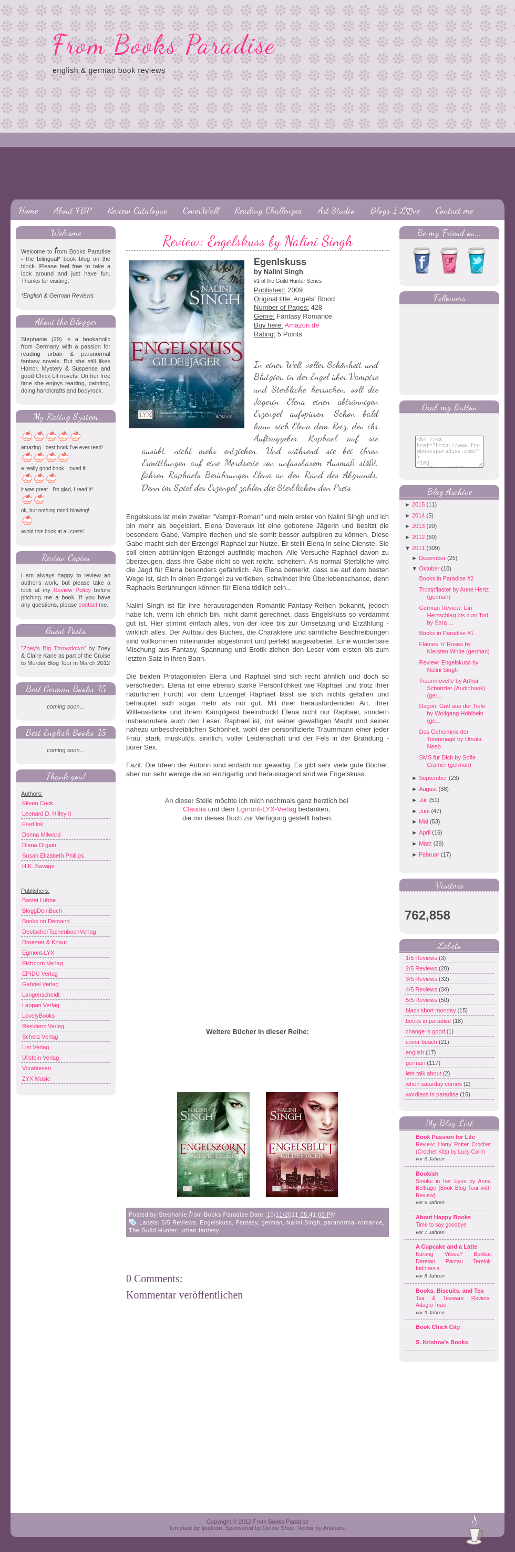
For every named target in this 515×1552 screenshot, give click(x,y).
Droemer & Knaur (44, 942)
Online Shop (278, 1528)
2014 (418, 523)
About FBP (72, 210)
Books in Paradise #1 (446, 641)
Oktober (429, 576)
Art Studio (336, 210)
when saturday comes (435, 1092)
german (271, 1222)
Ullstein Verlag (40, 1057)
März (425, 851)
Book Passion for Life (445, 1145)
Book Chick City (438, 1335)
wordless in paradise (433, 1102)
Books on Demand (46, 921)
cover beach (422, 1050)
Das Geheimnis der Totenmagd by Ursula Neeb (450, 746)
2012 (418, 545)
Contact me (454, 210)
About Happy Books (443, 1225)
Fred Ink (32, 824)
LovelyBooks (38, 1015)
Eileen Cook (37, 803)
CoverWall (201, 210)
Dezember (432, 566)
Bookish (427, 1181)
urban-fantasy (199, 1230)
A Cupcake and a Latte (447, 1254)
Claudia (194, 809)
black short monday (431, 1018)
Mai (423, 829)
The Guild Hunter (153, 1230)
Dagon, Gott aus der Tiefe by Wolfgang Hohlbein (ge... (452, 721)
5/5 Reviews (179, 1222)
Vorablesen (36, 1068)
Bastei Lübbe (39, 900)
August (428, 797)
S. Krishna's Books (442, 1350)
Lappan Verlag (40, 1005)
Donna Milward (41, 834)
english (416, 1060)
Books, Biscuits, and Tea (449, 1298)
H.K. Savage (38, 866)
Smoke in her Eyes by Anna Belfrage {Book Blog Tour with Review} (453, 1196)
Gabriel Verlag (40, 984)
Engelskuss (216, 1222)
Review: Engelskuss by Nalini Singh (257, 241)
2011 (418, 556)
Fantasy (246, 1222)
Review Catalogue (137, 210)
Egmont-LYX (38, 952)
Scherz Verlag (40, 1036)
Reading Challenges (268, 210)
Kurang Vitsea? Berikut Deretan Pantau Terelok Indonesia (453, 1269)
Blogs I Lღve (395, 210)
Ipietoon (211, 1528)
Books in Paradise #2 (446, 586)
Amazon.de (302, 325)
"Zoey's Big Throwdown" (53, 648)
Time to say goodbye (441, 1233)
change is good (426, 1039)
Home (28, 210)
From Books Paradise (164, 44)
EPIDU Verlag (40, 973)
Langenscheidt (41, 994)
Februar (429, 862)
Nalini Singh (303, 1222)
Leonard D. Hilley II (46, 813)
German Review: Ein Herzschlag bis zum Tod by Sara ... (453, 623)
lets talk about (424, 1081)
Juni (424, 819)
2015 (418, 512)
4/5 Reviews (422, 997)
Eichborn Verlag (42, 963)
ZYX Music (36, 1078)
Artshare (334, 1528)
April (424, 840)
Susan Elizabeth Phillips (53, 855)
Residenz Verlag (43, 1026)
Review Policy (72, 590)
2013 (418, 534)
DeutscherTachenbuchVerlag (59, 931)
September (433, 786)
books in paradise (429, 1029)
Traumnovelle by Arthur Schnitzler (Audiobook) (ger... (452, 695)
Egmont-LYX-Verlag (266, 809)
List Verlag (35, 1047)
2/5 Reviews (422, 976)
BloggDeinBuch (42, 910)
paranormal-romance (353, 1222)
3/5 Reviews (422, 987)
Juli (423, 808)
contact (87, 604)
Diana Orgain (39, 845)
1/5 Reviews (422, 966)
